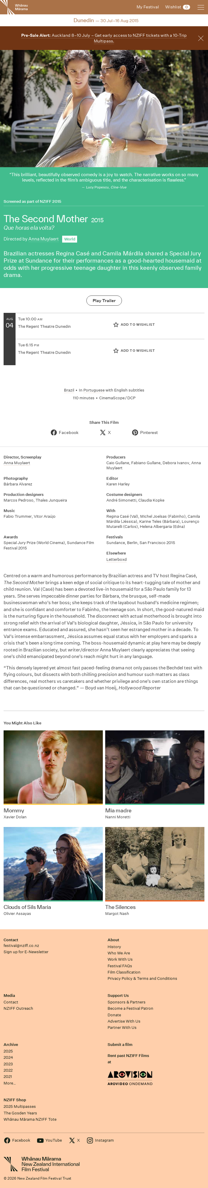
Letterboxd (116, 559)
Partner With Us (122, 1027)
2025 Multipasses (20, 1106)
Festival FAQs (120, 965)
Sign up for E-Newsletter (26, 951)
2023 (8, 1064)
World (69, 239)
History (114, 946)
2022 (8, 1070)
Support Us (118, 995)
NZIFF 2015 (50, 201)
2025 (8, 1051)
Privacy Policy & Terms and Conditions (142, 978)
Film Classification (124, 972)
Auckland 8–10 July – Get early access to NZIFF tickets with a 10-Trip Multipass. (104, 38)
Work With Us (120, 959)
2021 (8, 1076)
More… (10, 1083)
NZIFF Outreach (18, 1008)
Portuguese (94, 390)
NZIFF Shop (15, 1099)
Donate (114, 1015)
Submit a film (120, 1044)
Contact (11, 939)
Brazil (69, 390)
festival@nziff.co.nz (21, 945)
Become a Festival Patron (130, 1008)
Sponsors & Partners (127, 1002)
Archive (11, 1044)
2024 (8, 1057)
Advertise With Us (124, 1021)
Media (9, 995)
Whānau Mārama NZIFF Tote (30, 1119)
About (113, 939)
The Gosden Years (20, 1113)
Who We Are (119, 953)
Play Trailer (104, 300)
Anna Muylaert (43, 239)
